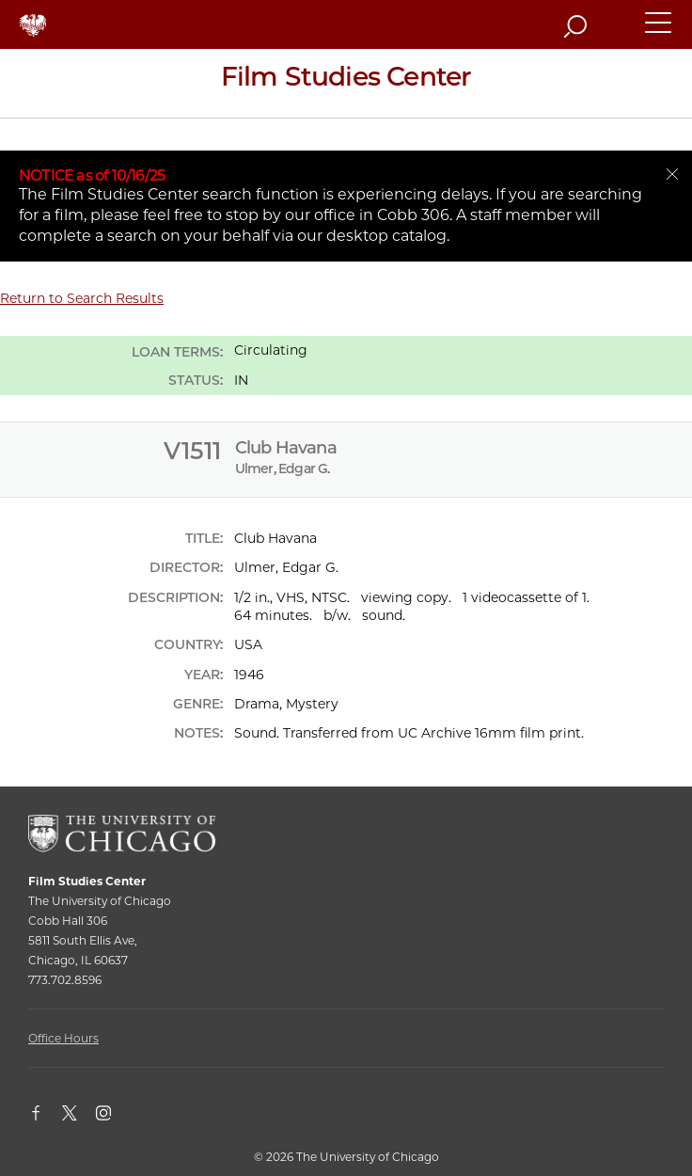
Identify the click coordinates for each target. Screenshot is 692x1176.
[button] (659, 31)
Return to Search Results (82, 298)
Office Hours (63, 1038)
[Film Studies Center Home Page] (346, 83)
